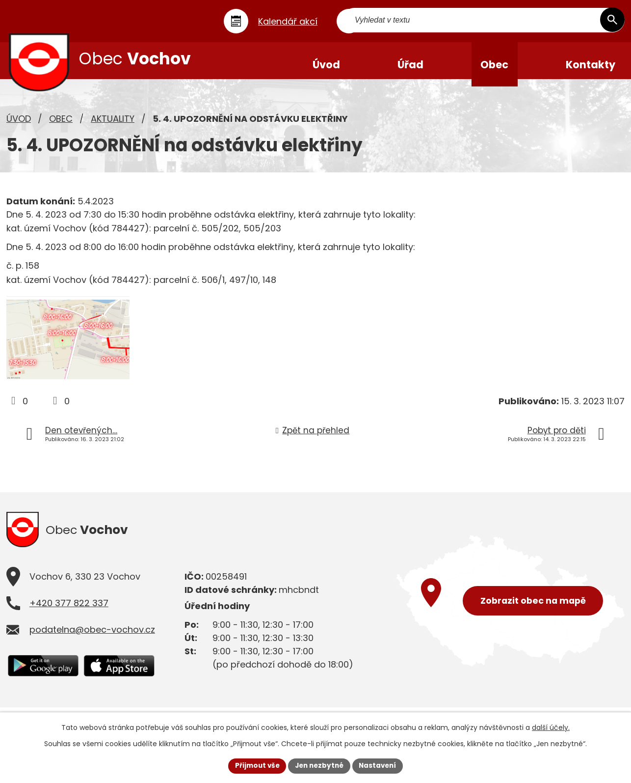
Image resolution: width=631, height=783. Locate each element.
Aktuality (112, 125)
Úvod (18, 125)
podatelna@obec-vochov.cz (92, 652)
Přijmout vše (254, 765)
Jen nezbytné (319, 765)
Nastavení (380, 765)
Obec (61, 125)
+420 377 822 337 (68, 625)
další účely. (551, 727)
